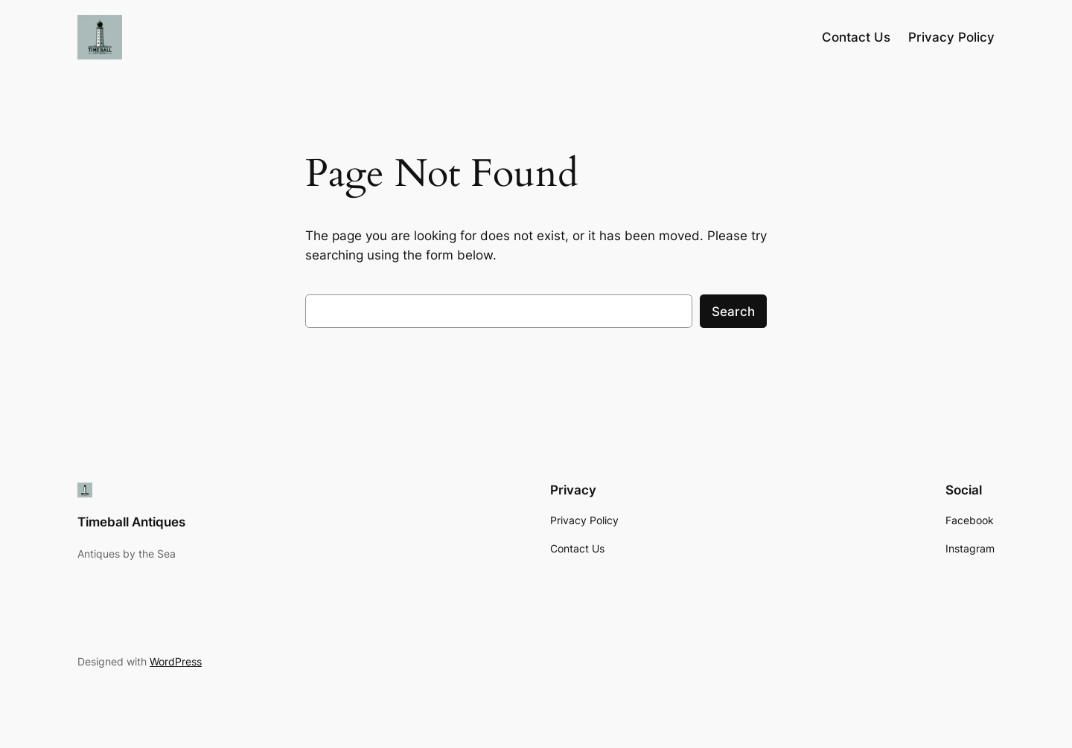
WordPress (176, 661)
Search (733, 311)
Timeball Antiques (131, 522)
